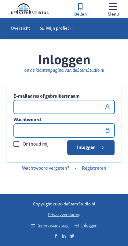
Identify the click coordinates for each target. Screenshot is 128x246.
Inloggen (91, 147)
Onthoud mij (31, 143)
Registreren (94, 168)
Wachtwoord (27, 119)
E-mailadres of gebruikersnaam (46, 96)
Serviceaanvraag (49, 225)
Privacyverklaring (64, 214)
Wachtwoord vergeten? (45, 168)
